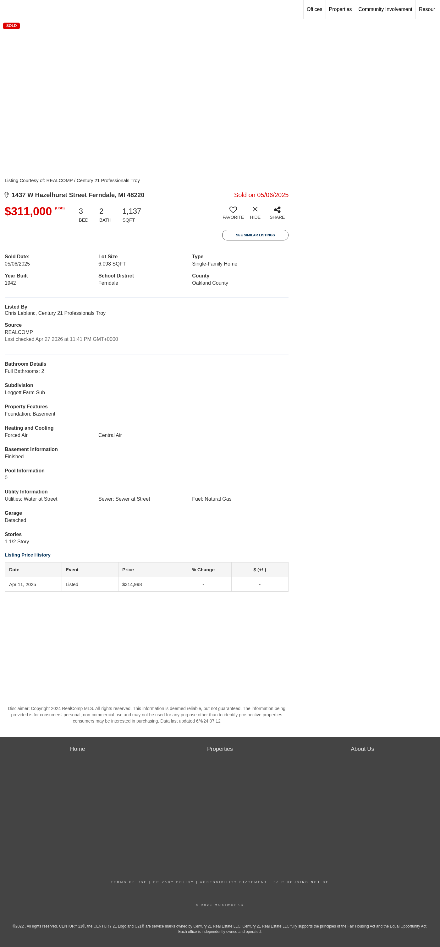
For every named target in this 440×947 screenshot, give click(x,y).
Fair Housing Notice (301, 882)
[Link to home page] (8, 9)
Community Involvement (385, 9)
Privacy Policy (173, 882)
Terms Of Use (129, 882)
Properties (340, 9)
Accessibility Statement (233, 882)
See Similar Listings (255, 235)
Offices (314, 9)
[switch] (233, 215)
